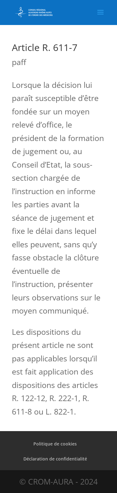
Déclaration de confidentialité (55, 459)
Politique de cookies (55, 444)
